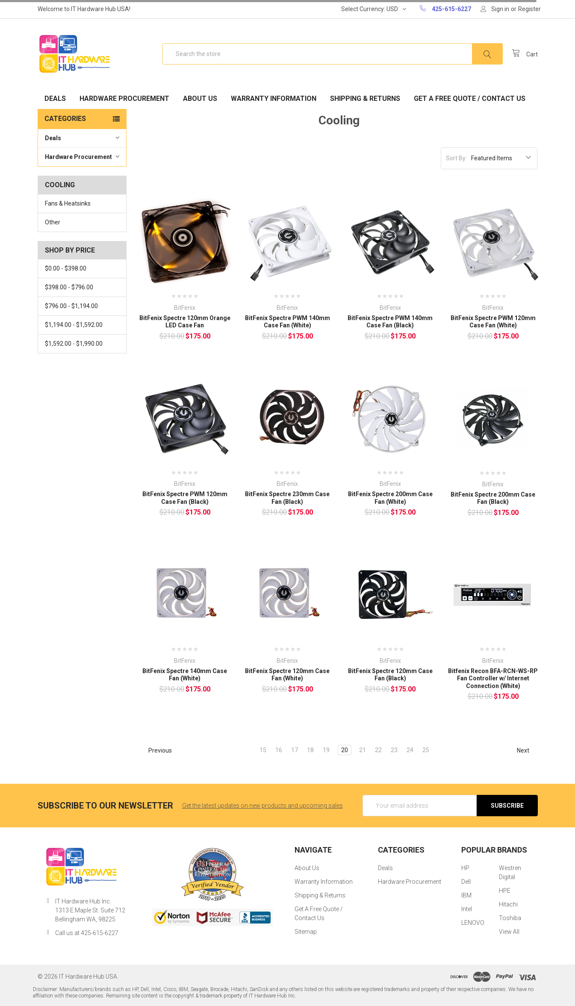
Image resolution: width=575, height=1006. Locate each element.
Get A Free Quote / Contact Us (469, 98)
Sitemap (306, 931)
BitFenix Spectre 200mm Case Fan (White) (390, 498)
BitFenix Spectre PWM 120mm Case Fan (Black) (184, 498)
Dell (466, 881)
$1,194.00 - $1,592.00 (74, 324)
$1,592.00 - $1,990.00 (74, 343)
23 (394, 750)
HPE (504, 890)
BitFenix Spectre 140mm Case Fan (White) (184, 675)
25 (425, 750)
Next (527, 750)
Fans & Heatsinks (68, 203)
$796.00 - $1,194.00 (71, 306)
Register (529, 9)
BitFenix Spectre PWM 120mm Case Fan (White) (493, 322)
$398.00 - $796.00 (69, 287)
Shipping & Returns (365, 98)
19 (326, 750)
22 (378, 750)
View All (509, 931)
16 (278, 750)
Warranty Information (273, 98)
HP (465, 868)
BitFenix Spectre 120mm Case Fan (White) (287, 675)
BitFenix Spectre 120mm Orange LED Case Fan (184, 322)
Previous (156, 750)
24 (410, 750)
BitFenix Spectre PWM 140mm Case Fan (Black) (390, 322)
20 (344, 750)
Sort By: (456, 158)
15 (262, 750)
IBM (466, 895)
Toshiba (510, 918)
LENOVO (472, 922)
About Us (200, 98)
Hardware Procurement (124, 98)
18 (310, 750)
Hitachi (508, 904)
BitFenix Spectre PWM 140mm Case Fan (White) (287, 322)
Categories (65, 119)
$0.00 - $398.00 (65, 268)
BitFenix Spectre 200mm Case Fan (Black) (493, 498)
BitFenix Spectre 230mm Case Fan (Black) (287, 498)
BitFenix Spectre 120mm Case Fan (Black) (390, 675)
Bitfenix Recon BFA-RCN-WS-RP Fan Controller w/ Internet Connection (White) (493, 678)
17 (294, 750)
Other (52, 222)
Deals (55, 98)
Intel (466, 909)
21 (362, 750)
